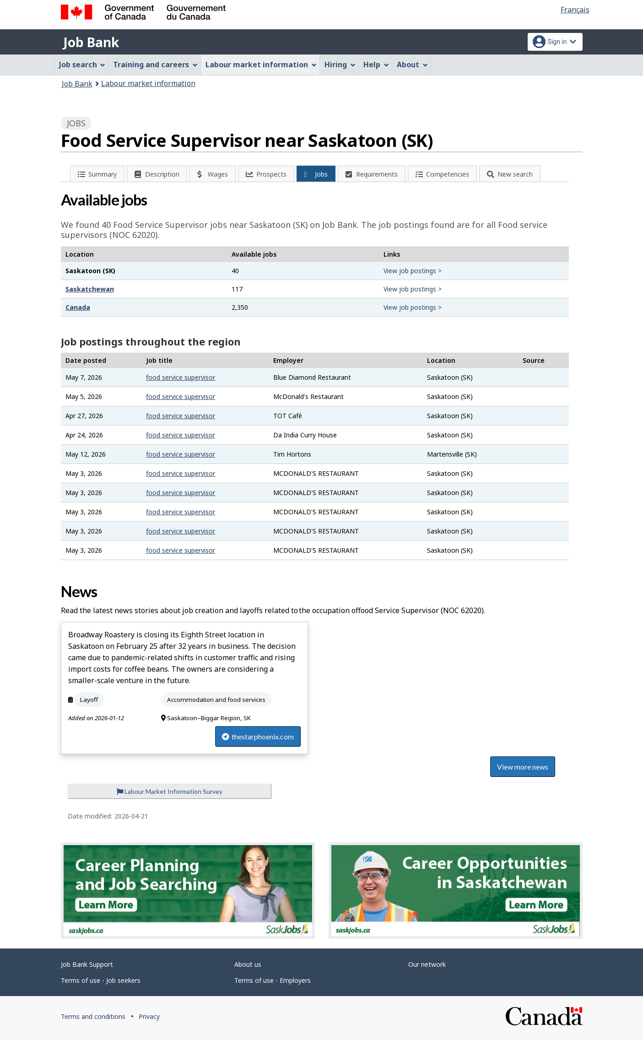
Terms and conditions (93, 1016)
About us (247, 964)
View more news (522, 766)
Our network (427, 964)
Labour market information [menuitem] (261, 64)
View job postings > (413, 270)
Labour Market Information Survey (169, 791)
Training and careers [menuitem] (155, 64)
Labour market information (148, 83)
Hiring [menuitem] (340, 64)
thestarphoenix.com (258, 736)
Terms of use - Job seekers (100, 980)
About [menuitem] (412, 64)
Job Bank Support (87, 964)
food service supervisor (180, 377)
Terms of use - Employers (272, 980)
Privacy (149, 1016)
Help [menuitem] (376, 64)
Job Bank (91, 42)
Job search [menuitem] (82, 64)
